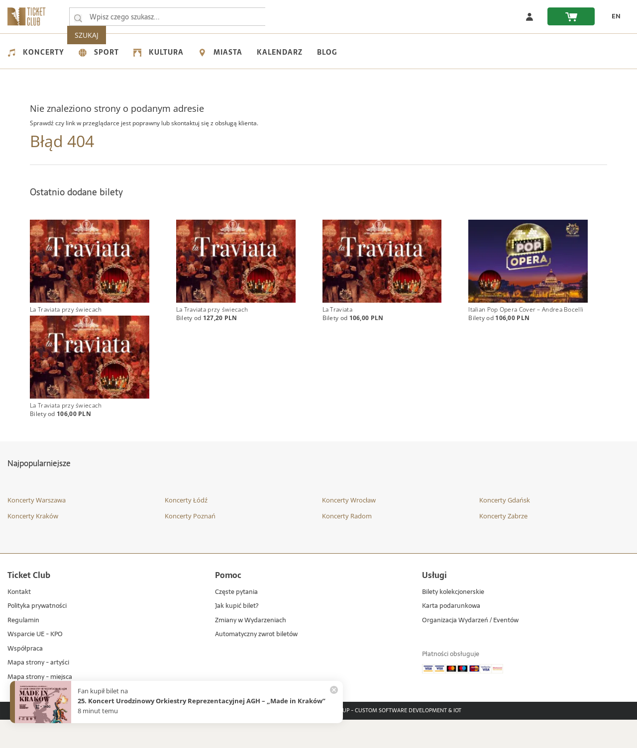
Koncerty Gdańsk (504, 528)
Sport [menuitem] (99, 52)
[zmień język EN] (613, 16)
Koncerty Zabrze (503, 544)
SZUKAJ (288, 16)
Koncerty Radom (347, 544)
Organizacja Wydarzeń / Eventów (470, 649)
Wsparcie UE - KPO (35, 663)
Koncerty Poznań (190, 544)
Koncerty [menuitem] (35, 52)
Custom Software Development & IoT (408, 740)
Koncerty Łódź (186, 528)
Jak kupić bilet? (236, 635)
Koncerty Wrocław (349, 528)
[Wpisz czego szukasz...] (78, 17)
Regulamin (23, 649)
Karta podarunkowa (451, 635)
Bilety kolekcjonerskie (453, 621)
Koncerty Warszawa (36, 528)
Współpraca (25, 677)
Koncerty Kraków (32, 544)
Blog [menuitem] (327, 52)
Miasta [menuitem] (220, 52)
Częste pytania (236, 621)
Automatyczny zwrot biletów (256, 663)
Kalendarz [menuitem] (280, 52)
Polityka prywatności (37, 635)
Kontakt (19, 621)
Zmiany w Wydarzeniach (250, 649)
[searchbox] (168, 16)
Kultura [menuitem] (158, 52)
